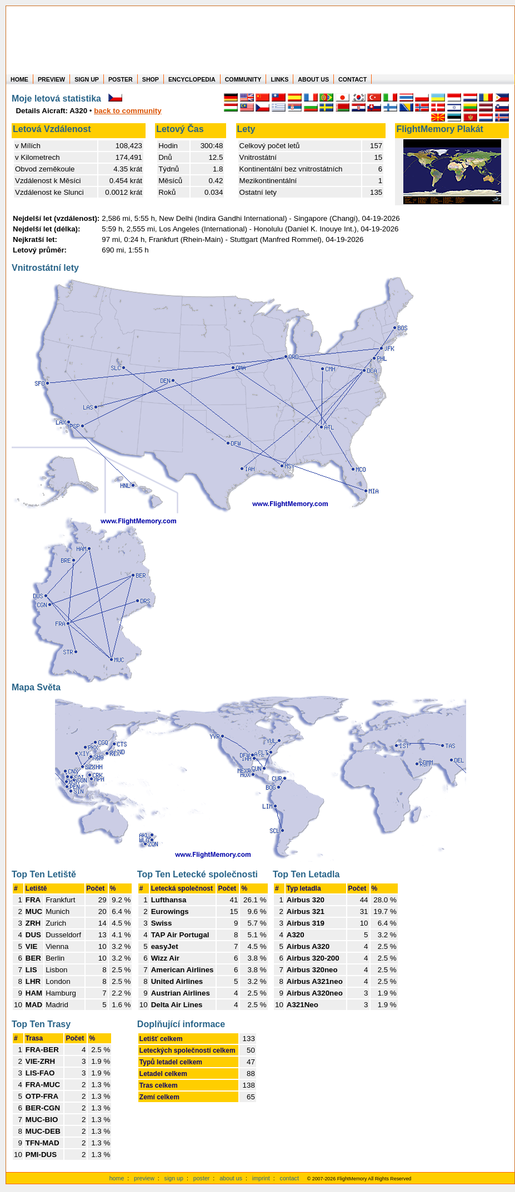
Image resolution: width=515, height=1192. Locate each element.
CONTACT (352, 79)
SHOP (150, 79)
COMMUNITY (243, 79)
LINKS (279, 79)
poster (201, 1178)
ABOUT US (313, 79)
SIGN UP (86, 79)
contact (289, 1178)
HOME (19, 79)
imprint (261, 1178)
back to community (127, 111)
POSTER (120, 79)
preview (144, 1178)
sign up (173, 1178)
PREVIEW (51, 79)
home (116, 1178)
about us (230, 1178)
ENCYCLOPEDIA (192, 79)
